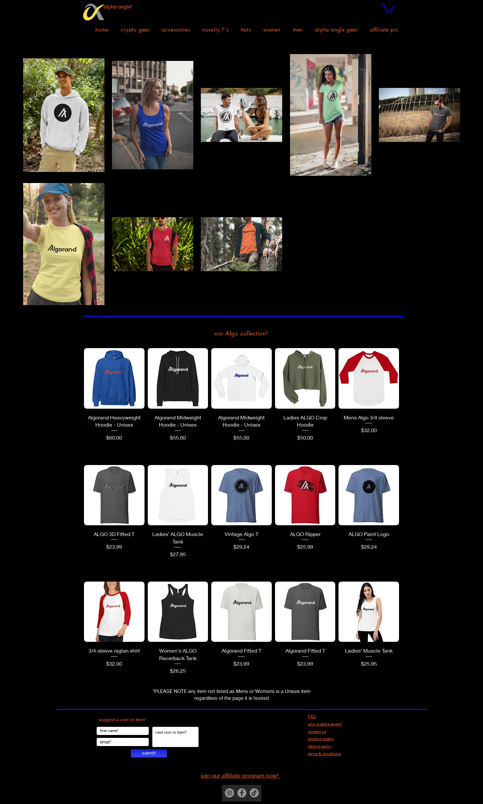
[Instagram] (229, 792)
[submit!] (149, 753)
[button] (387, 8)
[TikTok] (254, 792)
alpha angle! (118, 6)
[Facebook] (241, 792)
